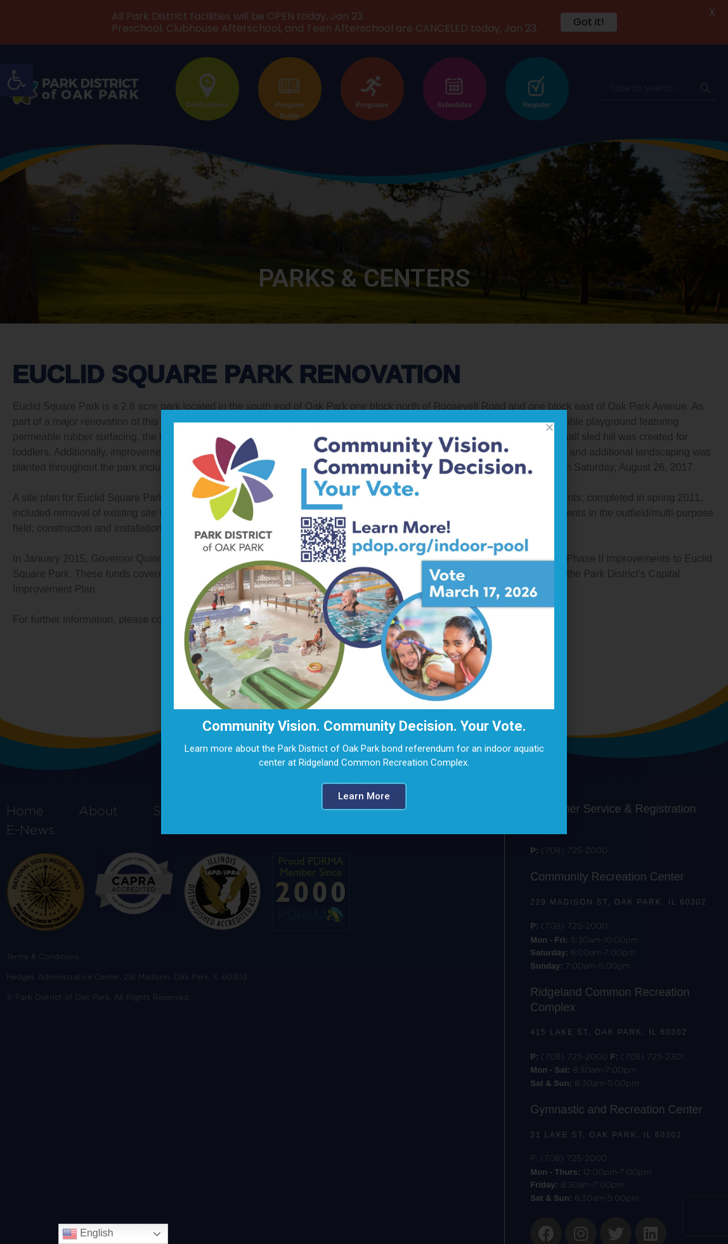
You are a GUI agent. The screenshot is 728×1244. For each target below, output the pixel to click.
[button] (364, 796)
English (88, 1233)
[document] (364, 622)
